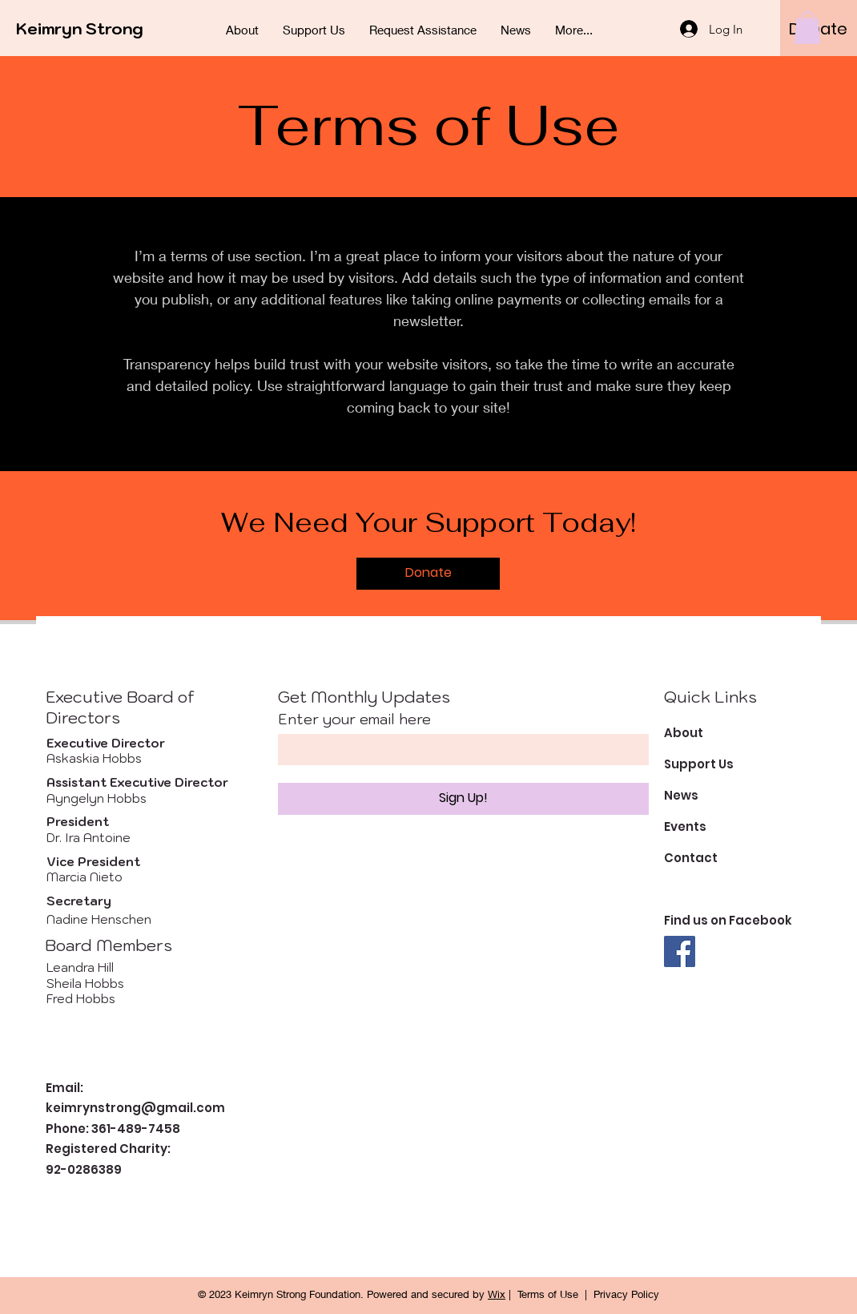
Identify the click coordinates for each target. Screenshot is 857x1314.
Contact (691, 857)
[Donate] (428, 574)
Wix (496, 1294)
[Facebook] (679, 951)
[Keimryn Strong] (88, 28)
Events (685, 826)
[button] (807, 27)
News (681, 795)
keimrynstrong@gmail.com (135, 1107)
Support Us (699, 764)
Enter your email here (354, 719)
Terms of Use (547, 1294)
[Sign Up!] (463, 799)
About (683, 732)
